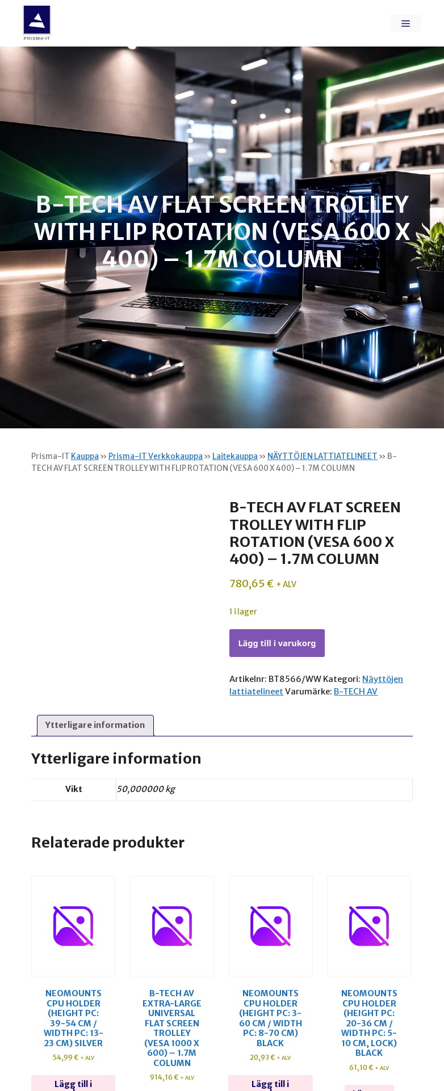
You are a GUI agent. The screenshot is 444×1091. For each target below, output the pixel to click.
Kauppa (85, 456)
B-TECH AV (356, 691)
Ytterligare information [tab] (95, 725)
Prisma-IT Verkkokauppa (155, 456)
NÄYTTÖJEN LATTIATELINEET (322, 456)
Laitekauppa (235, 456)
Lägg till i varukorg (277, 642)
